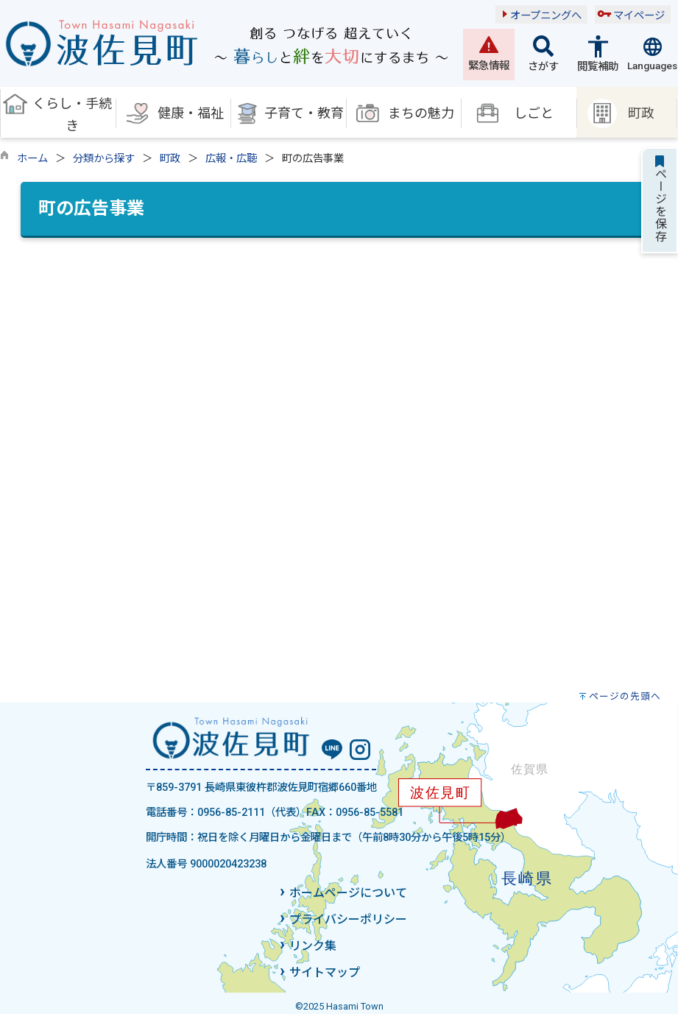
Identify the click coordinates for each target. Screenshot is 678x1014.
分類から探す (104, 158)
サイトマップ (324, 972)
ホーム (32, 158)
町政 (170, 158)
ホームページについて (348, 893)
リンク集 (312, 946)
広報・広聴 (231, 158)
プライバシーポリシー (348, 919)
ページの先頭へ (625, 696)
